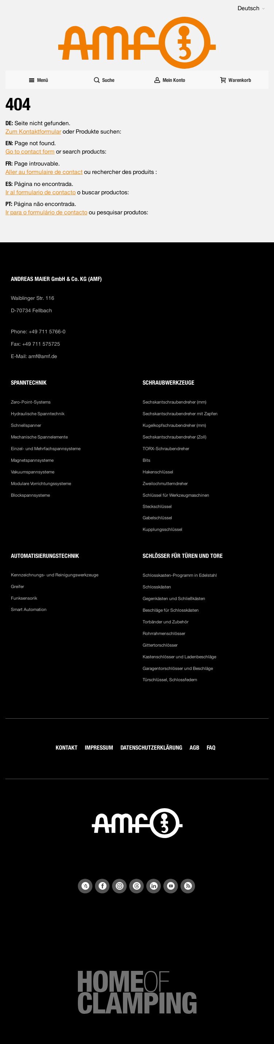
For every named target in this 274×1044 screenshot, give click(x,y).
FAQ (211, 747)
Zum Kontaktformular (33, 131)
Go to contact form (30, 151)
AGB (194, 747)
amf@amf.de (42, 356)
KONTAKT (67, 747)
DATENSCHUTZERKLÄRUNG (151, 747)
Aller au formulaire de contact (44, 171)
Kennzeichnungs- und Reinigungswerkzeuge (54, 574)
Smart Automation (29, 609)
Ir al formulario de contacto (40, 192)
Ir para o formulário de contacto (46, 212)
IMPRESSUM (99, 747)
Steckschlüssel (157, 506)
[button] (251, 8)
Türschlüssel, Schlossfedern (170, 679)
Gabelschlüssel (157, 517)
